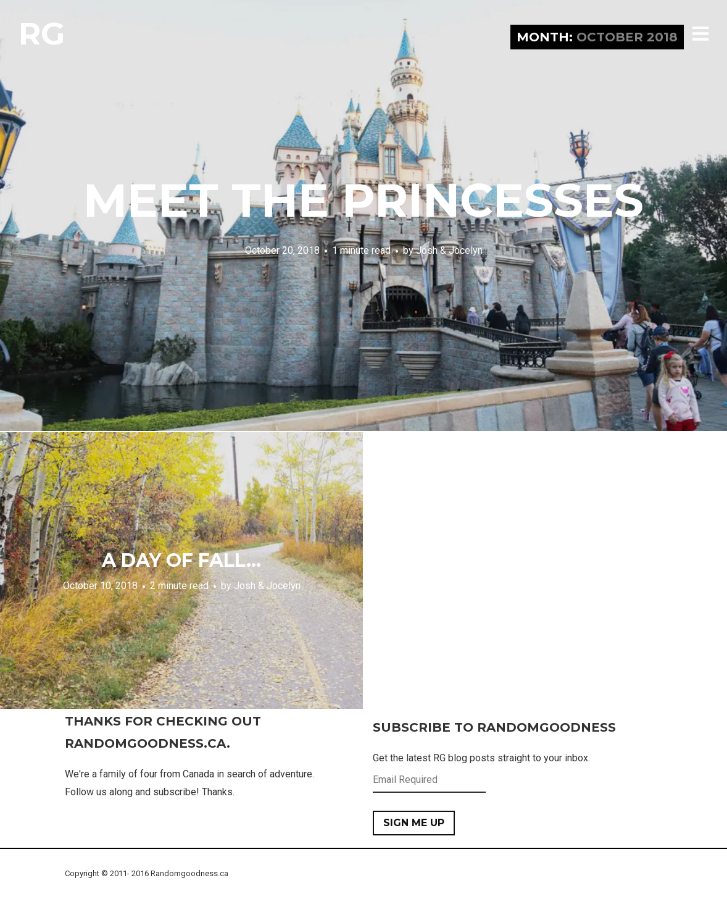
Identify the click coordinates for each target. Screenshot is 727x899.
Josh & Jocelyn (449, 250)
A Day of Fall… (181, 560)
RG (42, 33)
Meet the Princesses (363, 200)
